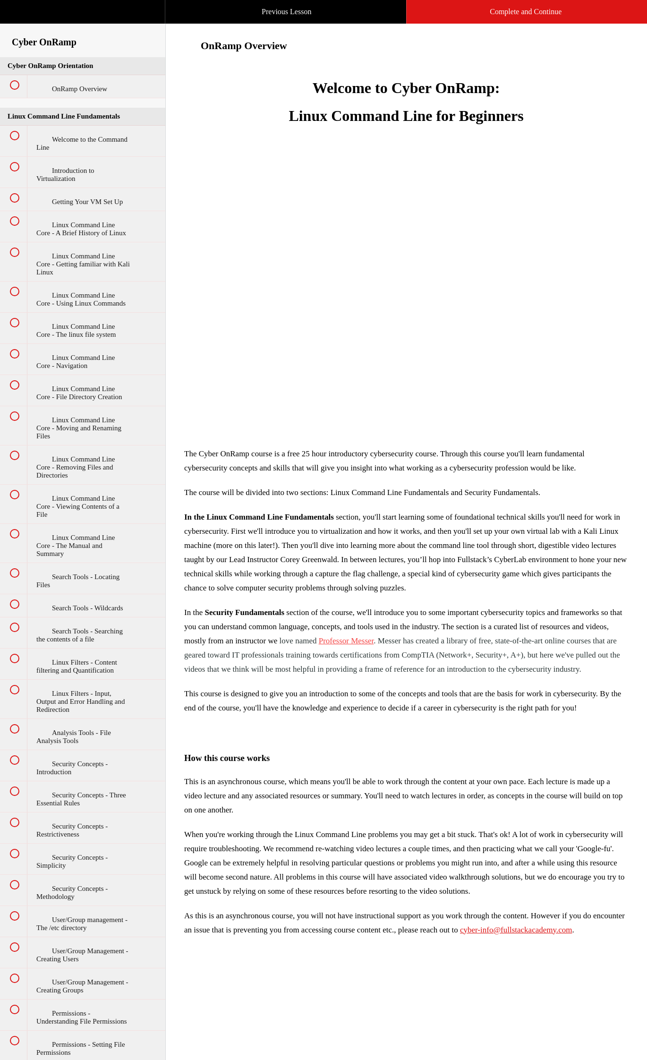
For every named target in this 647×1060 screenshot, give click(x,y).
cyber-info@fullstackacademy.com (516, 929)
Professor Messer (346, 640)
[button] (148, 4)
